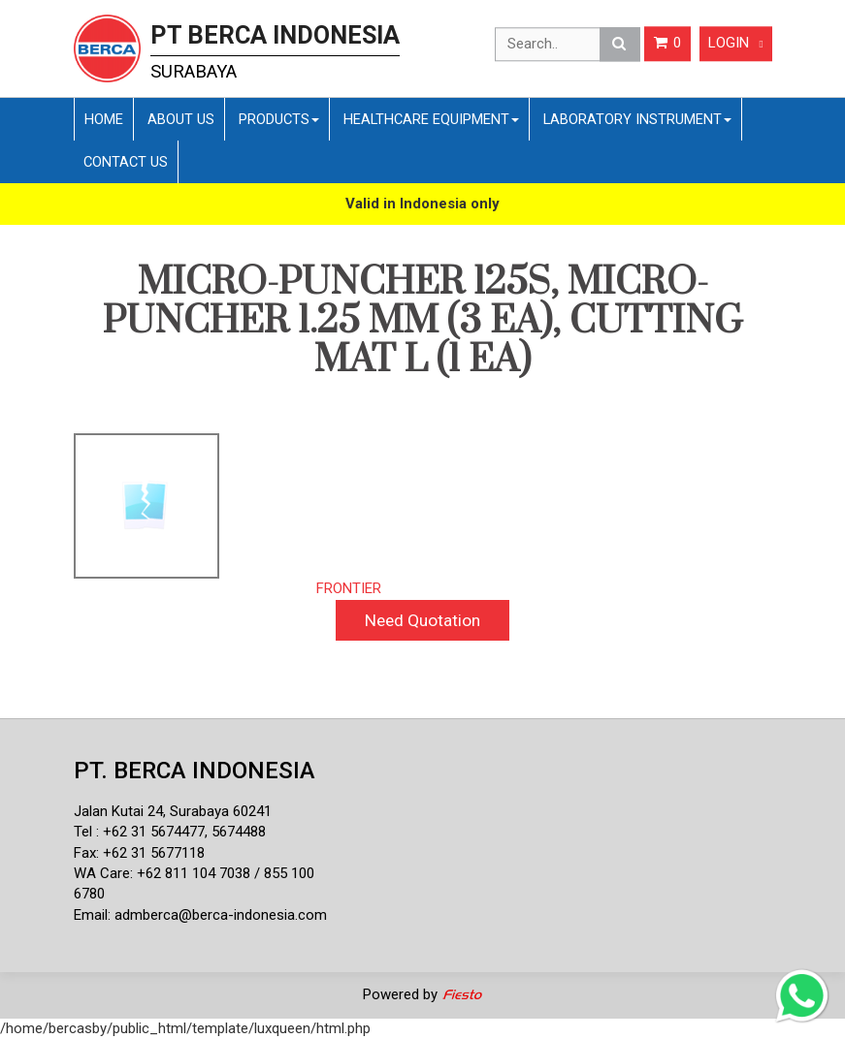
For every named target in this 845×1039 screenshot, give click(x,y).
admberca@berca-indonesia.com (220, 915)
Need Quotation (422, 620)
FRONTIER (348, 588)
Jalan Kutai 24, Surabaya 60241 (173, 811)
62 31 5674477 (158, 831)
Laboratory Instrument (637, 119)
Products (279, 119)
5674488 (238, 831)
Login (736, 43)
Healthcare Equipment (431, 119)
